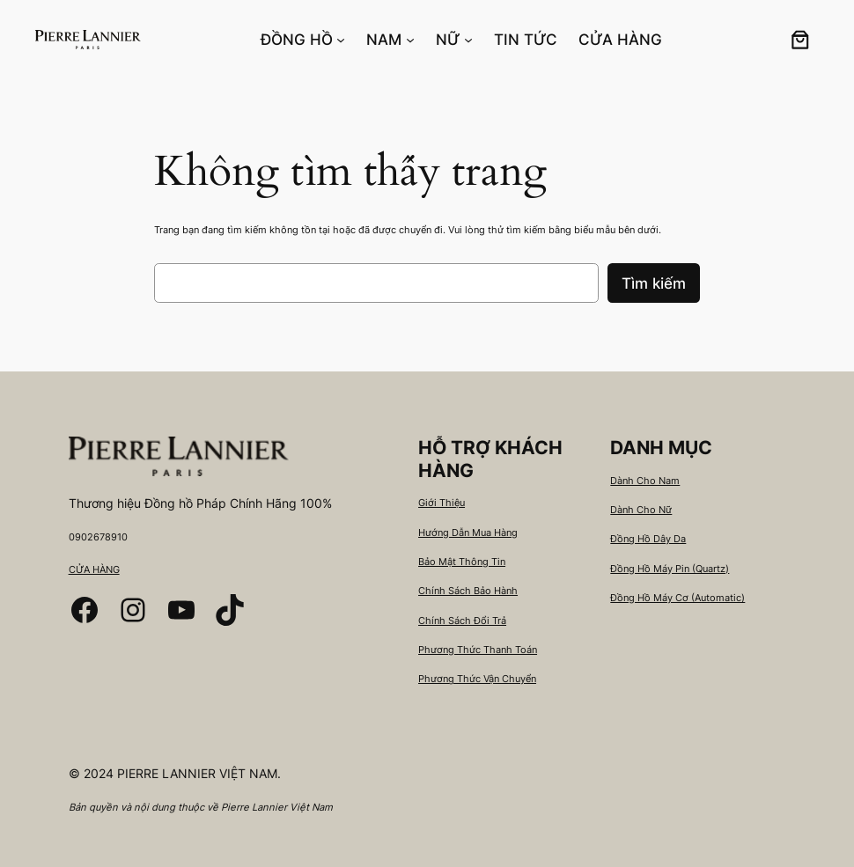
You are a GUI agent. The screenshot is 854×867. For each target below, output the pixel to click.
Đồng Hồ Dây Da (648, 539)
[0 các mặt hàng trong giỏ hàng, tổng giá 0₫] (800, 40)
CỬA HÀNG (94, 569)
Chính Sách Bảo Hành (468, 590)
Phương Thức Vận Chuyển (477, 678)
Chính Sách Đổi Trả (462, 620)
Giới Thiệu (441, 502)
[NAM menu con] (410, 39)
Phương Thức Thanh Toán (477, 649)
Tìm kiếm (654, 283)
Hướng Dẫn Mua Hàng (468, 532)
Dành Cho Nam (645, 480)
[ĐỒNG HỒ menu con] (340, 39)
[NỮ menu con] (468, 39)
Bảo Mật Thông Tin (461, 561)
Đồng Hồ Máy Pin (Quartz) (669, 568)
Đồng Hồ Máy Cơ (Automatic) (677, 597)
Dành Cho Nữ (641, 509)
